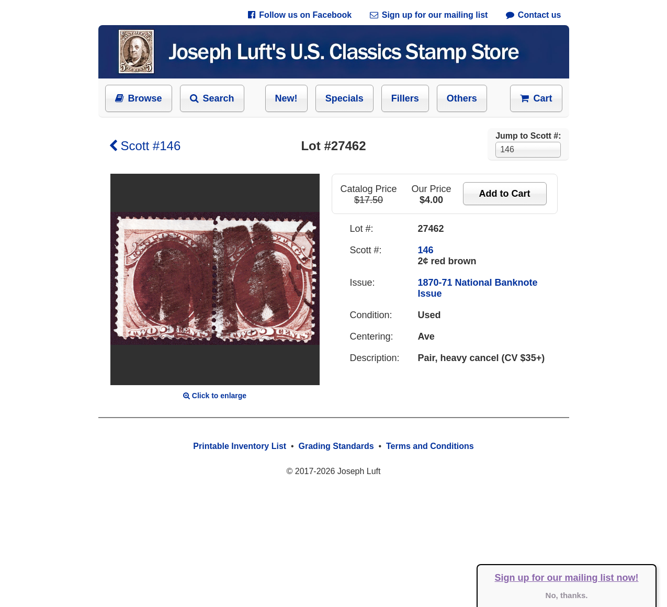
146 (426, 250)
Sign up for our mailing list (429, 14)
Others (462, 98)
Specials (344, 98)
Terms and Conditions (430, 446)
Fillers (405, 98)
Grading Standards (336, 446)
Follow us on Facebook (300, 14)
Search (212, 98)
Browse (138, 98)
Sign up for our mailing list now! (567, 577)
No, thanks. (567, 595)
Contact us (533, 14)
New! (286, 98)
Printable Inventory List (239, 446)
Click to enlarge (214, 395)
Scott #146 (145, 146)
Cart (536, 98)
